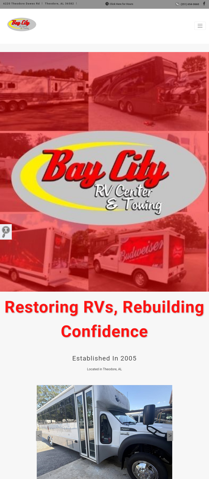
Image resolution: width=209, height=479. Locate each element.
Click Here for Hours (119, 3)
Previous (39, 436)
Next (170, 436)
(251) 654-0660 (187, 4)
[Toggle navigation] (200, 26)
